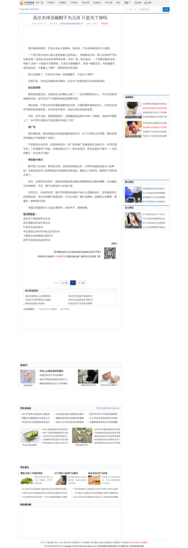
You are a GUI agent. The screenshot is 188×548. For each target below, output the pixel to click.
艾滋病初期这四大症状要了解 (155, 117)
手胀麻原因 (28, 385)
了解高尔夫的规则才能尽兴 (38, 235)
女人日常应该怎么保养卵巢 (154, 223)
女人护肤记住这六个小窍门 (154, 214)
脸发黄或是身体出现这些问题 (155, 108)
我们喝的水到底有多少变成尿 (155, 127)
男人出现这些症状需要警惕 (154, 193)
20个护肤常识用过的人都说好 (36, 414)
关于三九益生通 (46, 542)
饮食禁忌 (97, 3)
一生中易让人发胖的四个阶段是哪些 (88, 493)
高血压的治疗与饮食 (97, 473)
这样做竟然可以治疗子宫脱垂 (155, 112)
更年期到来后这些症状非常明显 (107, 443)
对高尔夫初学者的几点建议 (38, 300)
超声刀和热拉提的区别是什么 (54, 379)
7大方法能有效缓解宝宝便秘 (55, 497)
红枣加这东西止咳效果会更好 (70, 414)
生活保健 (85, 542)
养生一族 (39, 3)
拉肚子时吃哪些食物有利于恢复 (107, 429)
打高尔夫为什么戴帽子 (48, 309)
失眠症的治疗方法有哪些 (51, 375)
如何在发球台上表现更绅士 (38, 296)
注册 (149, 3)
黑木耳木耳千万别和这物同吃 (104, 414)
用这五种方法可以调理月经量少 (54, 489)
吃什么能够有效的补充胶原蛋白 (55, 429)
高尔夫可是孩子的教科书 (80, 296)
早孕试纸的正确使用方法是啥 (155, 123)
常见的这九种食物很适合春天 (36, 422)
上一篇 (64, 283)
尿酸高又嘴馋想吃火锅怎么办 (36, 418)
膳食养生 (76, 542)
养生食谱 (85, 3)
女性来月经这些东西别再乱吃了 (55, 436)
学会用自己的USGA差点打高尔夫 (41, 231)
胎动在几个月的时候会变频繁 (106, 497)
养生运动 (67, 542)
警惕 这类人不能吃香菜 (31, 473)
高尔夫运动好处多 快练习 (80, 300)
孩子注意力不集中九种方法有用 (105, 489)
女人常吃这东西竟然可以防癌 (104, 418)
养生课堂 (94, 542)
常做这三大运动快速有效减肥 (155, 136)
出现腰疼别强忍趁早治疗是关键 (55, 439)
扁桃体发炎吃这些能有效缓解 (70, 418)
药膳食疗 (117, 542)
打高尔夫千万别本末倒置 (80, 303)
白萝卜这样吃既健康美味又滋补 (55, 433)
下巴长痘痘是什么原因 (82, 489)
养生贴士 (126, 542)
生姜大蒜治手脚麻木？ (109, 385)
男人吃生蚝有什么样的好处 (154, 201)
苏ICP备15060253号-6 (53, 546)
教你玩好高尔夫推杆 (35, 303)
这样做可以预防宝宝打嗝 (57, 493)
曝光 (118, 3)
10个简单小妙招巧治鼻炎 (66, 473)
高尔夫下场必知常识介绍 (36, 218)
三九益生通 (23, 9)
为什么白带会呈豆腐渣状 (83, 497)
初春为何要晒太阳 (110, 493)
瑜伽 (101, 542)
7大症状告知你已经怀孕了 (33, 497)
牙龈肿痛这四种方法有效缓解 (104, 422)
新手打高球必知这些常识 (36, 240)
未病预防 (62, 3)
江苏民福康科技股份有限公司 (71, 24)
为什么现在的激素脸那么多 (154, 219)
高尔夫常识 (34, 9)
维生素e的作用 (82, 445)
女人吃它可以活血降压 (31, 489)
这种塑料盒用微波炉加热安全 (155, 104)
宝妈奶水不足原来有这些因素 (155, 132)
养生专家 (108, 3)
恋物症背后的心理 (88, 385)
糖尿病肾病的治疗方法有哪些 (54, 383)
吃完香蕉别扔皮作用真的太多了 (107, 439)
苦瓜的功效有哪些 (29, 445)
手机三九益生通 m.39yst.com (108, 408)
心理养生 (74, 3)
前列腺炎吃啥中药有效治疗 (154, 189)
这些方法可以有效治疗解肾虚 (70, 422)
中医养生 (51, 3)
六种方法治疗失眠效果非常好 (34, 493)
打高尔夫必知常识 (33, 227)
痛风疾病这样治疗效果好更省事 (107, 436)
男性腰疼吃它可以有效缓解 (154, 197)
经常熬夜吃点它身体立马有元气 (55, 443)
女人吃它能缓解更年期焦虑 (154, 227)
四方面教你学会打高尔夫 (36, 223)
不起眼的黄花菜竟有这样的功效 (107, 433)
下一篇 (81, 283)
